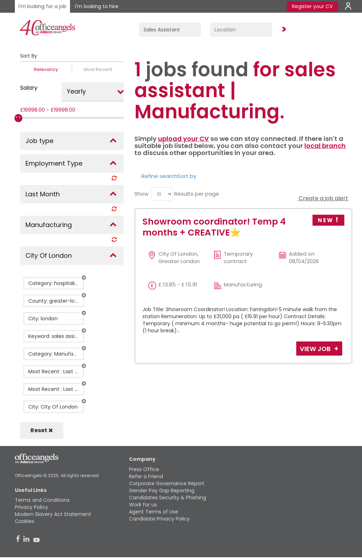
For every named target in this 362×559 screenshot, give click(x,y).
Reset (41, 430)
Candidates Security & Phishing (167, 497)
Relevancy (46, 69)
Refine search (159, 176)
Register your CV (312, 6)
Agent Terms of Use (153, 511)
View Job (316, 348)
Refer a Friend (146, 476)
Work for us (143, 504)
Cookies (24, 521)
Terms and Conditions (42, 500)
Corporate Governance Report (166, 483)
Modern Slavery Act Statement (53, 514)
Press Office (144, 469)
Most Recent (98, 69)
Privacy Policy (31, 507)
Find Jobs (283, 29)
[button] (83, 277)
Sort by (186, 176)
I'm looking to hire (96, 6)
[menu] (162, 194)
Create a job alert (322, 198)
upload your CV (183, 138)
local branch (325, 145)
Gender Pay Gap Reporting (161, 490)
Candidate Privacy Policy (159, 518)
